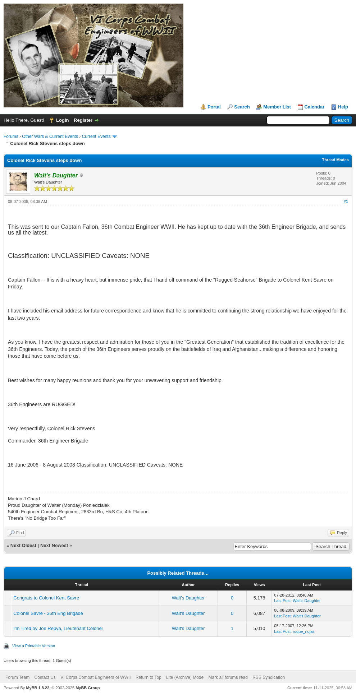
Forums (11, 136)
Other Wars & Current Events (50, 136)
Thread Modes (335, 160)
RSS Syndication (268, 677)
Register (83, 120)
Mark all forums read (228, 677)
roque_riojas (304, 631)
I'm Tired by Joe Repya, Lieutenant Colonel (57, 628)
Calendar (315, 107)
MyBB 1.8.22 (37, 688)
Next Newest (54, 545)
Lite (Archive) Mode (185, 677)
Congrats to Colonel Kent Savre (46, 598)
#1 (346, 201)
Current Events (96, 136)
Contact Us (44, 677)
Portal (214, 107)
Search (242, 107)
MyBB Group (88, 688)
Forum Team (17, 677)
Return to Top (148, 677)
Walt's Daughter (188, 598)
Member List (277, 107)
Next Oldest (23, 545)
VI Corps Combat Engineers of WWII (95, 677)
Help (343, 107)
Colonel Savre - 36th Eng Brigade (48, 613)
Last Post (282, 600)
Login (62, 120)
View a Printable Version (33, 646)
